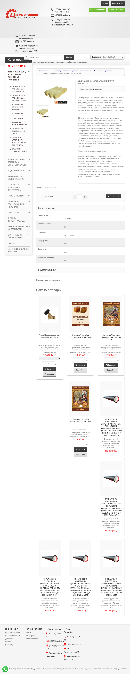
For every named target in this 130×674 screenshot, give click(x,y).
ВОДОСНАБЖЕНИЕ (16, 170)
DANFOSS (12, 243)
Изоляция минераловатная (19, 123)
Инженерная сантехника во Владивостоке (25, 669)
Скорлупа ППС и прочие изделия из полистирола (19, 98)
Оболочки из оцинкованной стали (18, 131)
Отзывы (8, 642)
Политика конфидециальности (115, 669)
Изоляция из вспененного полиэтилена (17, 115)
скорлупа (36, 62)
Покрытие (42, 232)
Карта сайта (97, 669)
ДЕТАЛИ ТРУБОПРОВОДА (16, 219)
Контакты (9, 645)
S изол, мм (42, 249)
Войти (105, 3)
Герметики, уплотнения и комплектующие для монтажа (19, 141)
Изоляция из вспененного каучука (17, 107)
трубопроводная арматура (76, 62)
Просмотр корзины (33, 639)
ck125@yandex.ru (62, 15)
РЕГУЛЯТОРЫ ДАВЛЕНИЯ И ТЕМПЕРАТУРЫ (14, 187)
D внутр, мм (43, 241)
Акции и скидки (17, 66)
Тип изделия (43, 215)
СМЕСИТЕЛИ (13, 213)
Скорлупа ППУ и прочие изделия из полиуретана (19, 89)
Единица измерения (46, 257)
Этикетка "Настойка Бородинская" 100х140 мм (111, 337)
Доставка (9, 639)
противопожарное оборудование (53, 62)
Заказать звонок (62, 12)
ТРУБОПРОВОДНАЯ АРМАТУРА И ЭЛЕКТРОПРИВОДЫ (17, 162)
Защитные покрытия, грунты (19, 150)
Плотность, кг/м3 (45, 224)
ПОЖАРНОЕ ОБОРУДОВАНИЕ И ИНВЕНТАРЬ (16, 204)
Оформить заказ (116, 10)
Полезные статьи (12, 636)
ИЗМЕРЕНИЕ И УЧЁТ (17, 196)
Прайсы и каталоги (13, 633)
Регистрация (117, 3)
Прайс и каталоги (97, 10)
